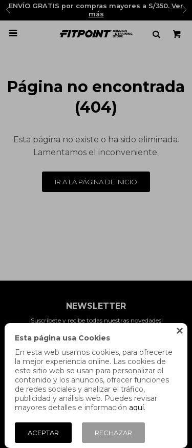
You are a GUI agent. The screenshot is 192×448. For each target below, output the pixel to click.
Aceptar (43, 433)
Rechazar (113, 433)
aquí (136, 407)
